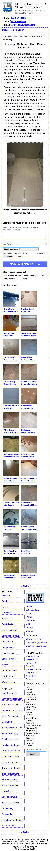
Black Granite (8, 791)
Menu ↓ (6, 30)
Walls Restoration (10, 785)
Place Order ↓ (18, 30)
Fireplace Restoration (11, 745)
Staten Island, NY (33, 669)
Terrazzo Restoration (11, 768)
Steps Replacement (11, 762)
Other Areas (31, 679)
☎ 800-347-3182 (34, 639)
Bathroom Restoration (12, 699)
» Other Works (8, 825)
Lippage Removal (9, 797)
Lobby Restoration (10, 756)
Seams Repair (8, 653)
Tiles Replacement (10, 774)
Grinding (5, 601)
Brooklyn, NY (31, 659)
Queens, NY (31, 663)
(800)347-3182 (18, 17)
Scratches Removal (11, 636)
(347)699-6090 (18, 21)
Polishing (6, 612)
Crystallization (8, 624)
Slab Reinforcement (11, 739)
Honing (5, 607)
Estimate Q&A (32, 609)
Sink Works (7, 722)
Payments (30, 620)
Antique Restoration (11, 750)
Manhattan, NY (32, 656)
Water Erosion (8, 682)
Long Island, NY (33, 672)
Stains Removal (9, 659)
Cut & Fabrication (9, 670)
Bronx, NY (30, 666)
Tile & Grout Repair (10, 802)
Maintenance (7, 676)
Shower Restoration (11, 704)
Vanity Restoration (10, 716)
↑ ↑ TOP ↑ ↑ (25, 586)
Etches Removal (9, 630)
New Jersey (31, 676)
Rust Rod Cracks (9, 693)
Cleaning (6, 595)
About (28, 613)
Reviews (30, 627)
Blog (28, 623)
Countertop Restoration (12, 710)
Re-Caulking (7, 814)
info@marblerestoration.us (37, 647)
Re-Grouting (7, 808)
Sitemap (29, 630)
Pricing (29, 616)
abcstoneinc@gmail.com (23, 25)
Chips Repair (7, 641)
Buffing (5, 618)
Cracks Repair (8, 647)
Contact (29, 606)
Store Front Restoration (12, 820)
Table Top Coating (10, 733)
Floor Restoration (9, 779)
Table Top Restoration (12, 727)
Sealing (5, 664)
